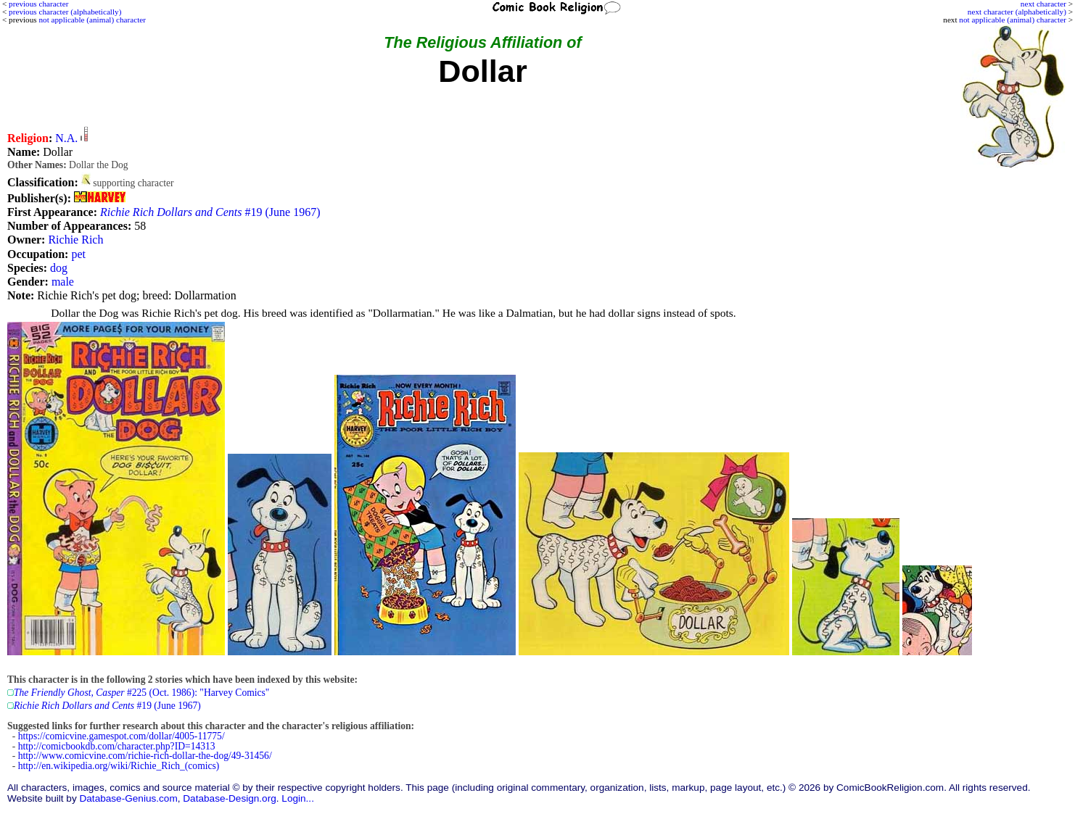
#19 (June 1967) (210, 212)
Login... (297, 798)
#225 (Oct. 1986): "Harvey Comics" (141, 692)
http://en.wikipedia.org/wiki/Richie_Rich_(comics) (119, 765)
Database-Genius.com (128, 798)
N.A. (66, 138)
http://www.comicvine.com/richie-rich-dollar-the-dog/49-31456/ (145, 755)
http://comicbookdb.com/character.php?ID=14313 (116, 746)
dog (58, 268)
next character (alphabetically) (1017, 11)
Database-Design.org (229, 798)
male (63, 281)
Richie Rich (75, 239)
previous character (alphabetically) (65, 11)
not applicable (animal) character (1012, 19)
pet (78, 254)
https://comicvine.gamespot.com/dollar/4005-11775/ (121, 736)
